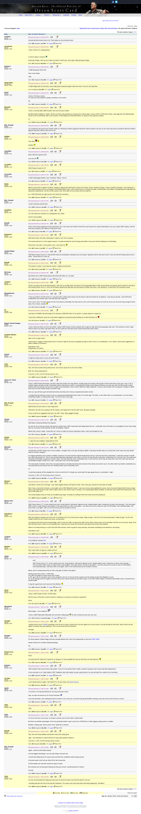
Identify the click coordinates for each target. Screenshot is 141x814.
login (104, 20)
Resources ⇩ (57, 15)
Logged (50, 43)
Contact (73, 15)
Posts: (31, 43)
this (45, 540)
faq (110, 20)
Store (80, 15)
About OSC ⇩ (29, 15)
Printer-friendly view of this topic (13, 796)
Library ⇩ (39, 15)
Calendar (66, 15)
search (107, 20)
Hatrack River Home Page (74, 803)
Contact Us (61, 803)
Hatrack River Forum (85, 28)
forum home (115, 20)
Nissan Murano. (74, 682)
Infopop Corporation (73, 810)
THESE (45, 624)
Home (21, 15)
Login (18, 28)
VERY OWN (95, 639)
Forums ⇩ (47, 15)
